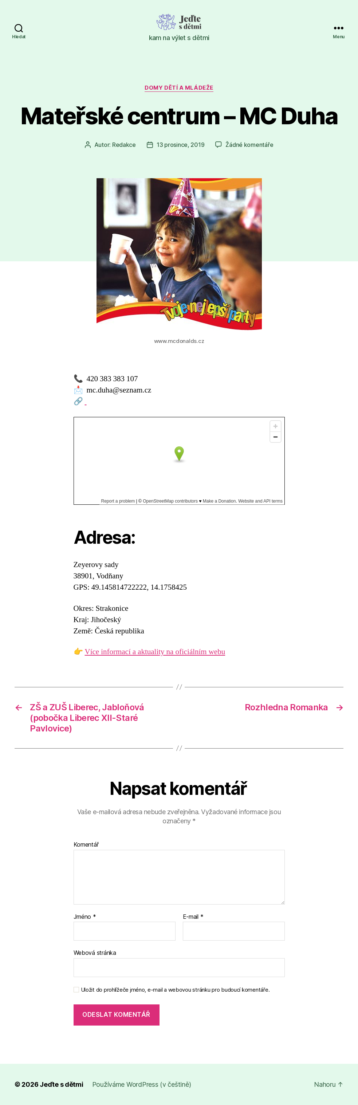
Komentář (86, 845)
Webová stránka (95, 952)
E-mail (193, 917)
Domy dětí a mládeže (179, 88)
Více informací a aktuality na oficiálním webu (155, 652)
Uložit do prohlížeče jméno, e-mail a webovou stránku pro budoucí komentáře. (175, 990)
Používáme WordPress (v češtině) (141, 1084)
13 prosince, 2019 (180, 144)
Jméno (85, 917)
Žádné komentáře (249, 144)
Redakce (124, 144)
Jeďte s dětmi (61, 1084)
